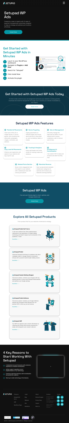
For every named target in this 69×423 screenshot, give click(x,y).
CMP (15, 402)
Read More (14, 239)
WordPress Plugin (18, 405)
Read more (34, 107)
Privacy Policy (39, 400)
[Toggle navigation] (64, 2)
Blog (26, 397)
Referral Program (39, 397)
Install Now (13, 32)
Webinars (27, 400)
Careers (37, 403)
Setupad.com (14, 420)
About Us (38, 406)
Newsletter (27, 406)
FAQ (26, 403)
